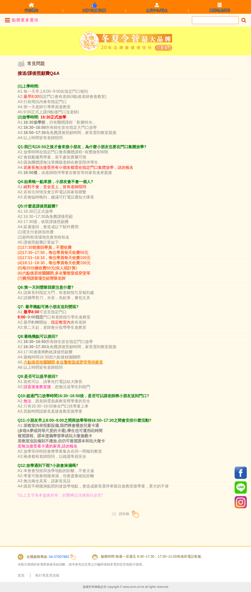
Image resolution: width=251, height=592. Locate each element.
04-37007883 (59, 557)
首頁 (21, 575)
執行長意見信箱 (47, 575)
